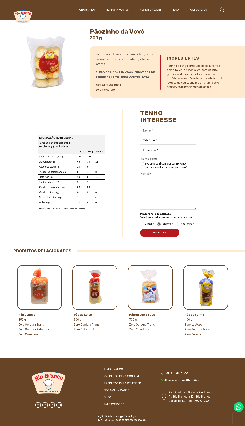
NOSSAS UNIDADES (150, 9)
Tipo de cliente (149, 158)
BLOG (176, 9)
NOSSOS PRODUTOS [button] (117, 9)
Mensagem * (148, 173)
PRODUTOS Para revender (122, 383)
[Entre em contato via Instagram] (45, 405)
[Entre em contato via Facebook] (38, 405)
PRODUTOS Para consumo (122, 376)
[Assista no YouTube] (59, 405)
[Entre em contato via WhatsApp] (239, 407)
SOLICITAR (159, 232)
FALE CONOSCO (198, 9)
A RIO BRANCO (87, 9)
